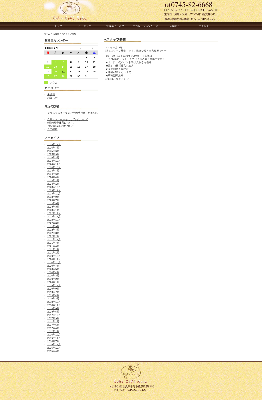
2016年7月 (53, 341)
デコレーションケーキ (145, 26)
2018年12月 (54, 302)
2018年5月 (53, 311)
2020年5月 (53, 269)
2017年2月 (53, 331)
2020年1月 (53, 282)
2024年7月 (53, 170)
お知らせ (52, 97)
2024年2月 (53, 180)
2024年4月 (53, 177)
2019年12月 (54, 285)
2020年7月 (53, 265)
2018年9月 (53, 308)
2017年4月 (53, 328)
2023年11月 (54, 190)
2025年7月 (53, 147)
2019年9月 (53, 288)
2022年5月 (53, 226)
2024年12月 (54, 160)
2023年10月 (54, 193)
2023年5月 (53, 203)
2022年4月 (53, 229)
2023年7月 (53, 200)
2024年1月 (53, 183)
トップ (58, 26)
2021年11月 (54, 239)
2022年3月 (53, 233)
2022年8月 (53, 223)
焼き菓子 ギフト (116, 26)
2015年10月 (54, 347)
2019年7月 (53, 292)
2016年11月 (54, 338)
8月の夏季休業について (60, 122)
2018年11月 (54, 305)
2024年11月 (54, 164)
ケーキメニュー (87, 26)
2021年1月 (53, 252)
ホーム (47, 34)
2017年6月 (53, 324)
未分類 (51, 94)
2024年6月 (53, 174)
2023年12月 (54, 187)
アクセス (204, 26)
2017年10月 (54, 315)
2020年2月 (53, 279)
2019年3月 (53, 298)
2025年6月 (53, 151)
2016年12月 (54, 334)
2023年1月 (53, 210)
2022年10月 (54, 219)
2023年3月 (53, 206)
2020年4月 (53, 272)
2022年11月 (54, 216)
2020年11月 (54, 259)
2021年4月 (53, 246)
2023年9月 (53, 197)
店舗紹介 (175, 26)
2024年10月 (54, 167)
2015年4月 (53, 351)
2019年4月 (53, 295)
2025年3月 (53, 154)
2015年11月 (54, 344)
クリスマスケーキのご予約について (67, 119)
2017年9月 (53, 318)
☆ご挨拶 (52, 129)
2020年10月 (54, 262)
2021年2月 (53, 249)
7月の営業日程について (60, 126)
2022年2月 (53, 236)
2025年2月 (53, 157)
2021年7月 (53, 242)
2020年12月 (54, 256)
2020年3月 (53, 275)
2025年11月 (54, 144)
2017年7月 (53, 321)
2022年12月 (54, 213)
